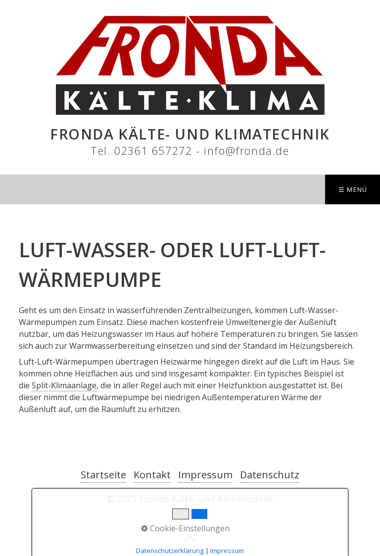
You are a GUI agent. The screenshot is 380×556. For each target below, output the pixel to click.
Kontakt (152, 474)
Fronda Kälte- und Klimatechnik (190, 133)
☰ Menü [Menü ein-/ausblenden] (353, 189)
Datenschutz (269, 474)
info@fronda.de (246, 150)
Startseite (103, 474)
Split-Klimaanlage (64, 385)
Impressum (205, 474)
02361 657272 (153, 150)
